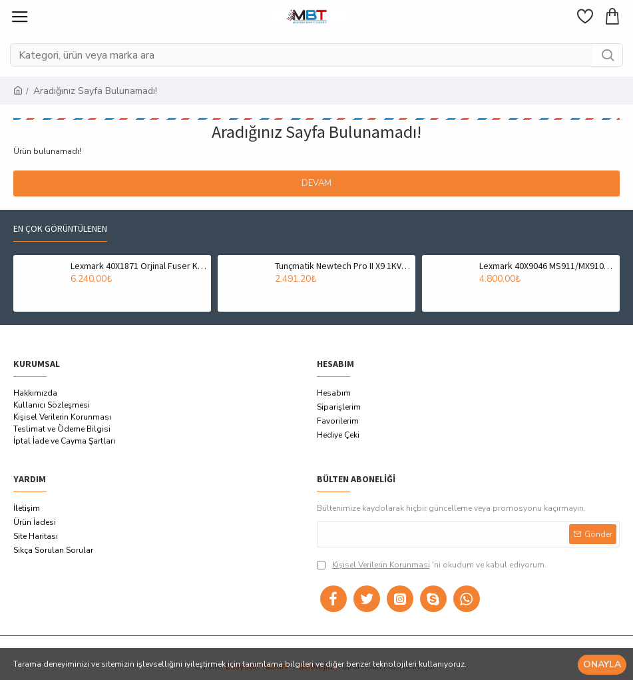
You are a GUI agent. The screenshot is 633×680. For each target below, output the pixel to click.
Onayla (602, 664)
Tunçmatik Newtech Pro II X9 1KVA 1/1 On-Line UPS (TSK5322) (343, 266)
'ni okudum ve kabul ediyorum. (431, 565)
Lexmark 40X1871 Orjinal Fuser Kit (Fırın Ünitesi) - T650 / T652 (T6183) (138, 266)
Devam (316, 183)
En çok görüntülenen (60, 228)
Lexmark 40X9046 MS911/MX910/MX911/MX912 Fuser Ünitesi (547, 266)
